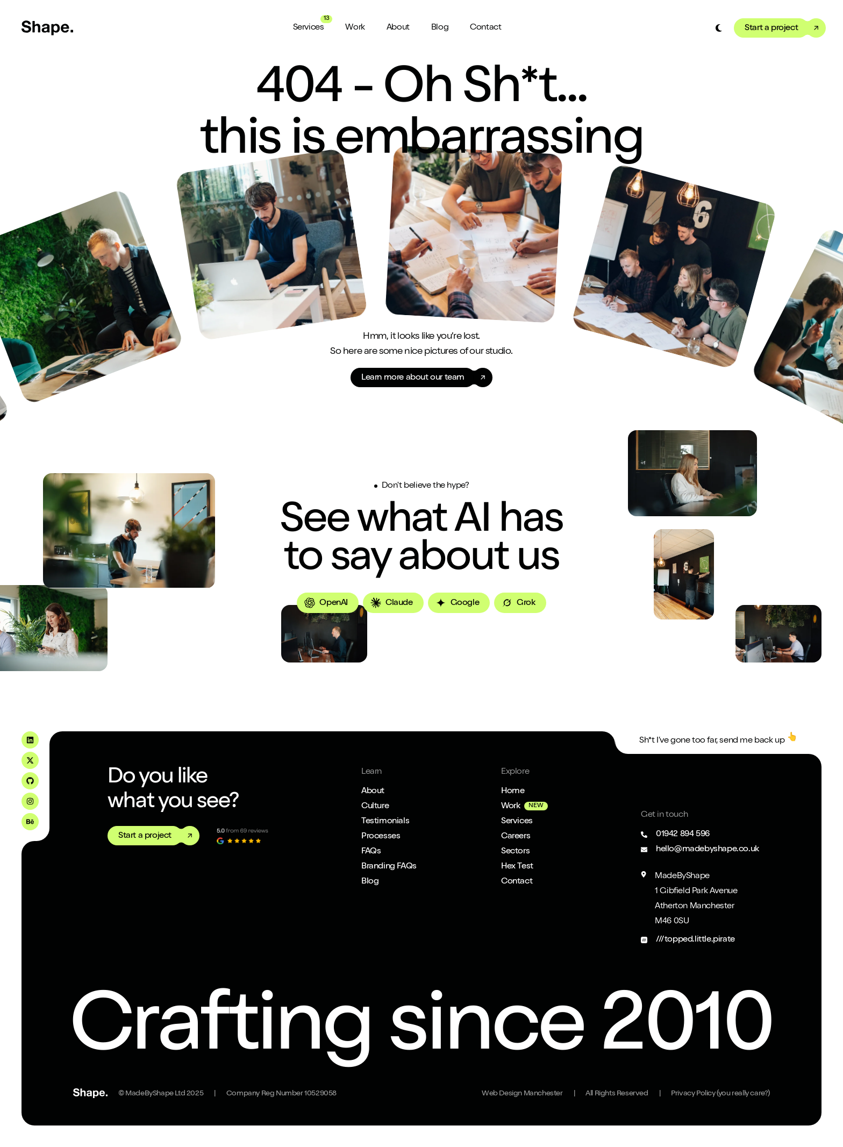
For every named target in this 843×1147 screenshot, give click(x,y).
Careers (515, 836)
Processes (380, 836)
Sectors (515, 851)
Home (512, 791)
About (398, 28)
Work (355, 28)
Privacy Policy (720, 1094)
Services (308, 28)
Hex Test (517, 867)
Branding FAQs (389, 867)
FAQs (371, 851)
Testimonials (385, 821)
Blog (439, 28)
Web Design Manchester (522, 1094)
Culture (375, 806)
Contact (485, 28)
